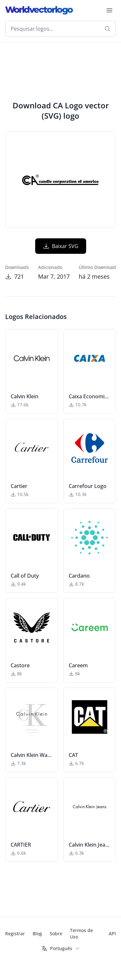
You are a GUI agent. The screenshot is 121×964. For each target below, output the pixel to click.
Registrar (15, 933)
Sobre (56, 933)
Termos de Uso (81, 933)
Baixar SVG (60, 246)
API (112, 933)
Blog (37, 933)
